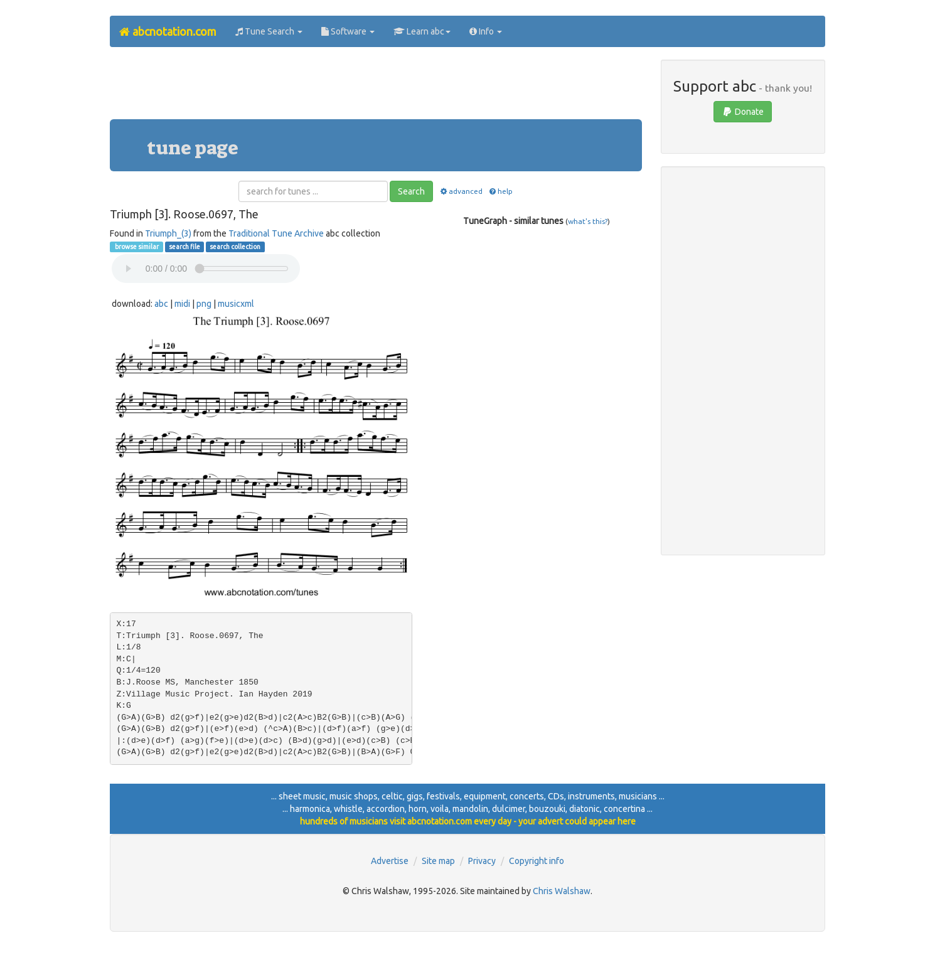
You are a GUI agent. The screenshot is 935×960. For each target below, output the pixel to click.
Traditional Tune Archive (276, 233)
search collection (235, 246)
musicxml (236, 304)
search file (184, 246)
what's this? (587, 221)
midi (182, 304)
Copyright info (536, 861)
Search (411, 191)
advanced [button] (460, 191)
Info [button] (485, 31)
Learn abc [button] (422, 31)
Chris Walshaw (561, 891)
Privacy (482, 861)
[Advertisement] (375, 88)
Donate (743, 112)
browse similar (136, 246)
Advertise (390, 861)
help (500, 191)
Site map (438, 861)
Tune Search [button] (268, 31)
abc (161, 304)
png (203, 304)
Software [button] (348, 31)
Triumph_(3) (168, 233)
